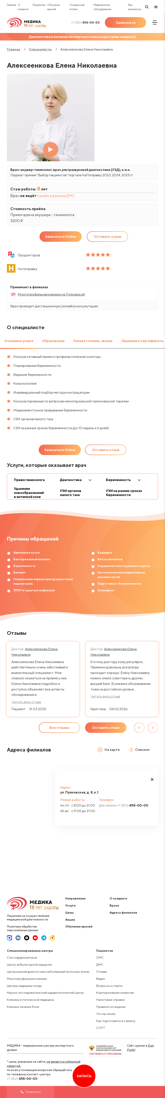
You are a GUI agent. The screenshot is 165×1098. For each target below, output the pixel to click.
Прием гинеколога (29, 480)
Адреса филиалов (123, 912)
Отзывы (101, 971)
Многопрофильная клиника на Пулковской (51, 294)
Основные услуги (18, 341)
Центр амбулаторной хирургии (29, 964)
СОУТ (100, 1027)
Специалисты (40, 49)
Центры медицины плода (24, 985)
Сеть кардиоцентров (22, 957)
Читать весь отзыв (105, 696)
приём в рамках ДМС (56, 195)
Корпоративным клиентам (115, 992)
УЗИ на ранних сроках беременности (124, 493)
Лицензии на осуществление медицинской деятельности (28, 917)
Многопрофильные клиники (27, 978)
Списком (139, 749)
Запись (84, 1076)
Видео (100, 978)
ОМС (100, 957)
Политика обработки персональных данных (22, 928)
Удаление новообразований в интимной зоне (29, 493)
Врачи (114, 905)
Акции (70, 919)
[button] (152, 779)
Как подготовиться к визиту (115, 1021)
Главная (11, 4)
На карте (109, 749)
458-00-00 (85, 22)
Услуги (70, 905)
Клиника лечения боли (23, 1006)
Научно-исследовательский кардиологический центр (45, 992)
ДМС (99, 964)
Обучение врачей (78, 926)
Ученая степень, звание (93, 341)
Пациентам (39, 4)
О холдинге (118, 898)
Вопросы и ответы (109, 985)
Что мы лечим (105, 1014)
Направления (75, 898)
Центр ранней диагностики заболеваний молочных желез (48, 971)
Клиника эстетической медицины (30, 999)
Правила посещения (110, 1006)
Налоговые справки (110, 999)
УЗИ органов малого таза (70, 493)
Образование (53, 341)
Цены (69, 912)
